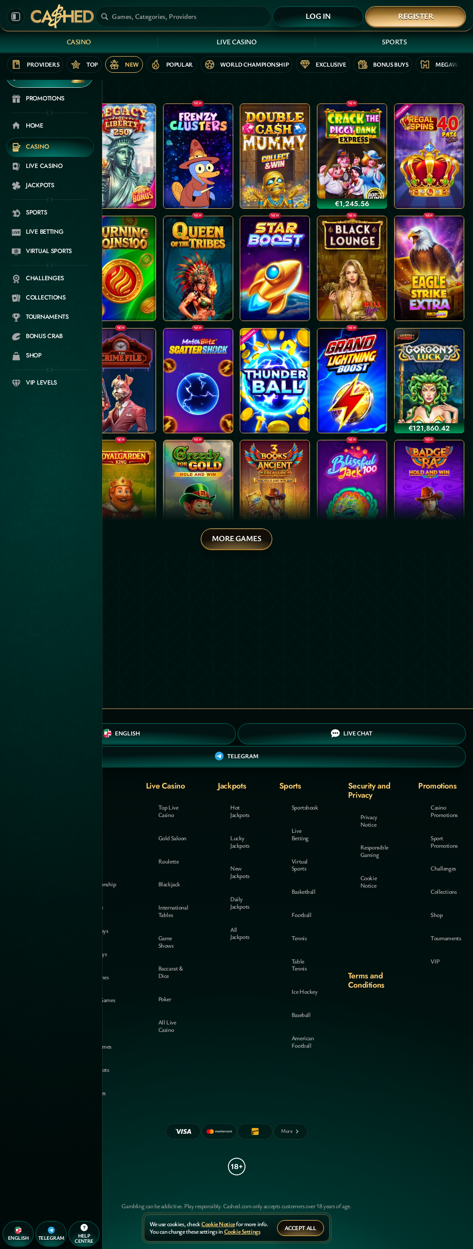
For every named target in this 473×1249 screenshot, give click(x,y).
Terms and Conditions (366, 980)
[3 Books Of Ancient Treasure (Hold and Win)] (275, 492)
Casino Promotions (444, 811)
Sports (394, 41)
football (302, 914)
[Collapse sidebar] (16, 16)
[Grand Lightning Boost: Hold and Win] (352, 380)
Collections (443, 891)
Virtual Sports (300, 865)
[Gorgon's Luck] (429, 380)
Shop (436, 914)
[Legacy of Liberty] (121, 156)
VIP (435, 961)
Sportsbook (305, 807)
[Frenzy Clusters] (198, 156)
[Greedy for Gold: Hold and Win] (198, 492)
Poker (164, 999)
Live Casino (237, 41)
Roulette (168, 861)
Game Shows (166, 941)
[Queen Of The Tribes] (198, 268)
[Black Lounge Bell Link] (352, 268)
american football (303, 1041)
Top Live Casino (168, 811)
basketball (304, 891)
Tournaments (445, 938)
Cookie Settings (242, 1231)
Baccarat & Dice (170, 972)
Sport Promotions (444, 841)
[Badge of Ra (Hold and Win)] (429, 492)
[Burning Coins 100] (121, 268)
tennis (299, 938)
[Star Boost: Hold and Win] (275, 268)
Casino (79, 41)
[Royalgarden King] (121, 492)
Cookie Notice (368, 881)
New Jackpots (239, 872)
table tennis (299, 965)
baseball (301, 1014)
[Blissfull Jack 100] (352, 492)
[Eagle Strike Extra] (429, 268)
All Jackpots (239, 933)
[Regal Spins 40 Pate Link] (429, 156)
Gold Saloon (172, 838)
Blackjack (169, 884)
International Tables (173, 911)
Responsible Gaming (374, 851)
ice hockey (305, 991)
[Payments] (291, 1131)
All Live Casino (167, 1026)
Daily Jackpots (239, 902)
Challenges (443, 868)
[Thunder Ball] (275, 380)
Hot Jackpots (239, 811)
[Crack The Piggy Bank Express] (352, 156)
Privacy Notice (368, 820)
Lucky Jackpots (239, 841)
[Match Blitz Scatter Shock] (198, 380)
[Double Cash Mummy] (275, 156)
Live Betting (300, 834)
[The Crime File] (121, 380)
